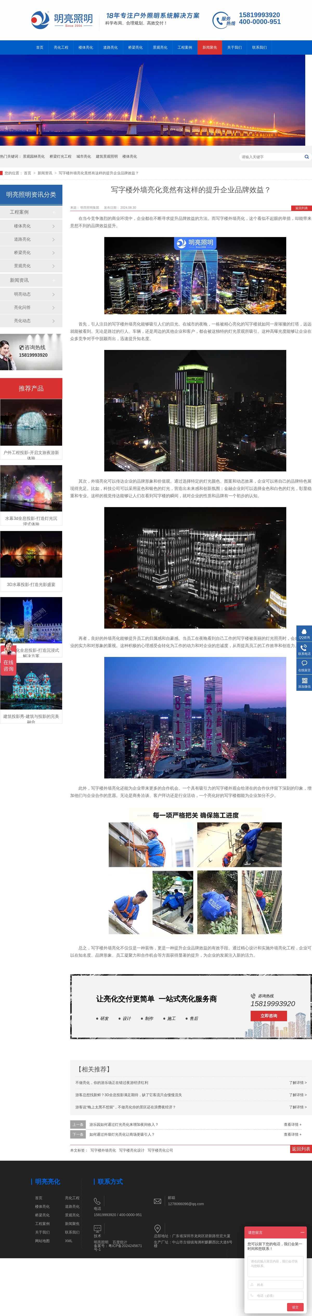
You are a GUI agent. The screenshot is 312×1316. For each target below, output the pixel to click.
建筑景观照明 (107, 156)
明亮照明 (101, 1242)
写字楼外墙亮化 (103, 1150)
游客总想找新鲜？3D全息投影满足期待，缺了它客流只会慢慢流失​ (128, 1095)
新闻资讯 (45, 173)
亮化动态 (22, 320)
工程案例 (185, 47)
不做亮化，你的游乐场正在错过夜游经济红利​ (111, 1083)
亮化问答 (22, 307)
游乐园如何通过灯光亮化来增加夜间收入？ (124, 1124)
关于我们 (234, 47)
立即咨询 (269, 1016)
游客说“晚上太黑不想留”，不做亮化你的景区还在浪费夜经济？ (125, 1107)
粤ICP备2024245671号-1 (118, 1247)
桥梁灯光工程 (61, 156)
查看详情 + (293, 1124)
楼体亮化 (86, 47)
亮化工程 (61, 47)
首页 (39, 47)
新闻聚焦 (210, 47)
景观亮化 (160, 47)
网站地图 (42, 1241)
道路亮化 (110, 47)
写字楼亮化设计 (132, 1150)
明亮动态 (22, 294)
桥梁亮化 (135, 47)
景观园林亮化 (34, 156)
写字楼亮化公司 (160, 1150)
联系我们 (259, 47)
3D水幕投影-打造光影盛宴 (31, 584)
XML (69, 1241)
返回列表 (301, 208)
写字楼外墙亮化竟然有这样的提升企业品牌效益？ (99, 173)
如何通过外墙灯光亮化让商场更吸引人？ (122, 1134)
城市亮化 (83, 156)
